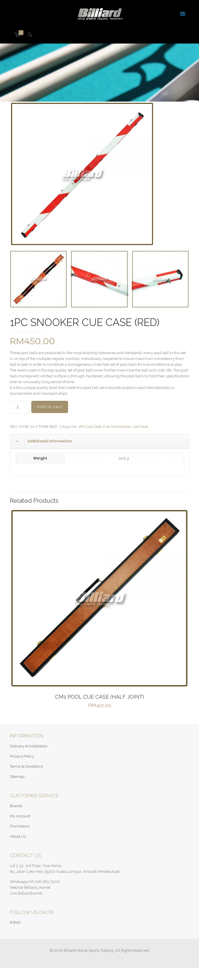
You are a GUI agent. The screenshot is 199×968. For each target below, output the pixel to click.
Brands (16, 806)
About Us (18, 836)
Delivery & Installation (29, 746)
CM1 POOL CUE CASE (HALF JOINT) (99, 697)
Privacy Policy (22, 756)
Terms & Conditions (26, 766)
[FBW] (15, 922)
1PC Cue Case (89, 426)
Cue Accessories (117, 426)
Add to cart (49, 407)
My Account (20, 816)
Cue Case (140, 426)
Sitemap (17, 776)
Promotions (20, 826)
